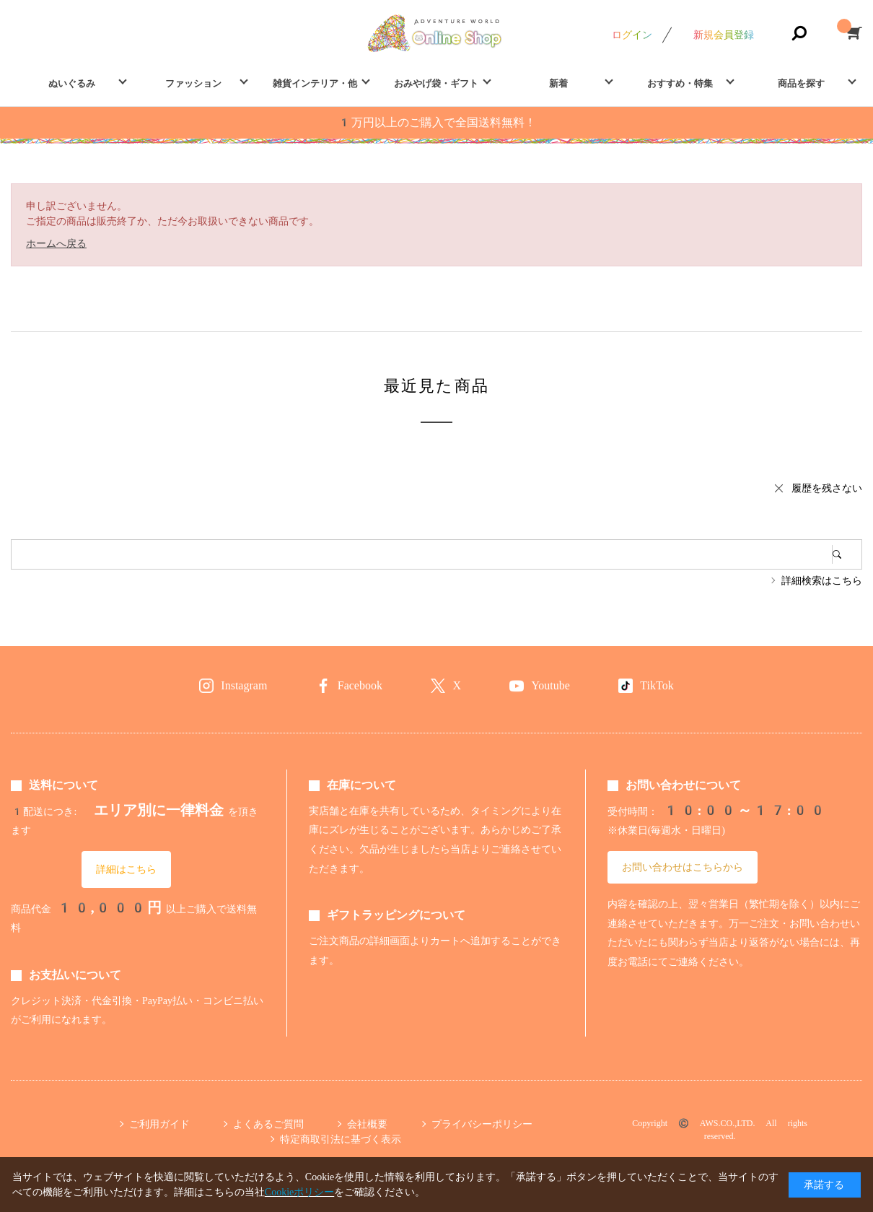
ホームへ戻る (56, 243)
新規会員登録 (723, 34)
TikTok (656, 685)
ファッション (193, 83)
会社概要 (367, 1124)
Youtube (550, 685)
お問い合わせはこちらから (682, 867)
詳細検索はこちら (821, 580)
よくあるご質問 (268, 1124)
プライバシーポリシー (481, 1124)
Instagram (244, 685)
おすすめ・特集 (680, 83)
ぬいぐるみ (71, 83)
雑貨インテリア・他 (315, 83)
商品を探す (801, 83)
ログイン (632, 34)
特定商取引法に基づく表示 (340, 1139)
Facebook (360, 685)
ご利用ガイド (159, 1124)
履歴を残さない (826, 488)
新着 (558, 83)
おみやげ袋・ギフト (436, 83)
